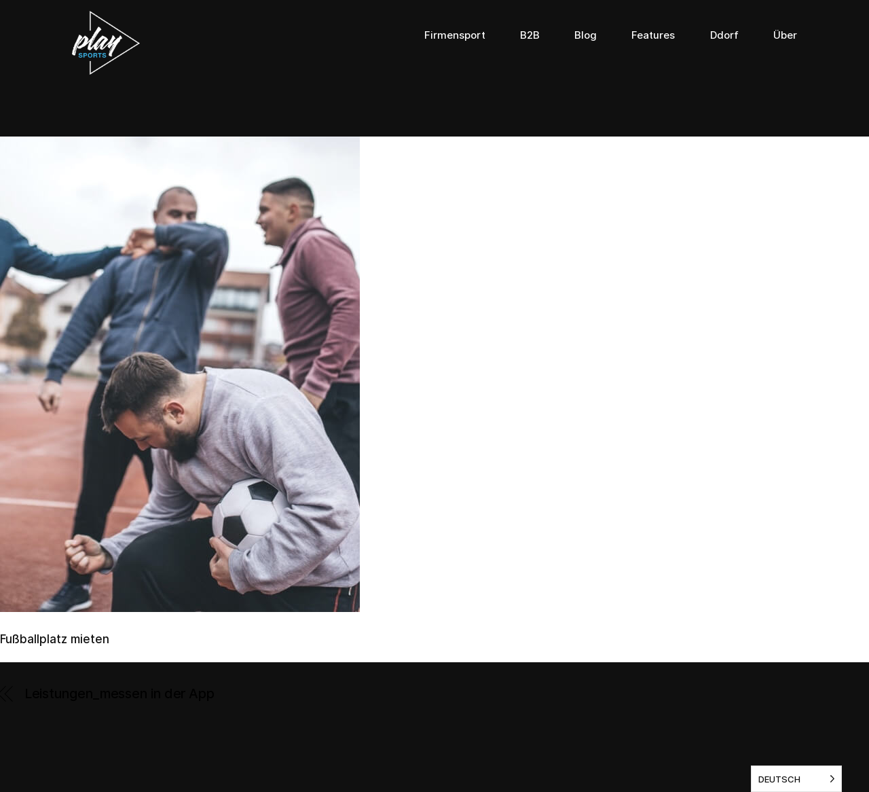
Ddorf (724, 35)
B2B (530, 35)
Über (785, 35)
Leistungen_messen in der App (119, 693)
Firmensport (454, 35)
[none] (796, 779)
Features (653, 35)
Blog (585, 35)
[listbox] (796, 779)
